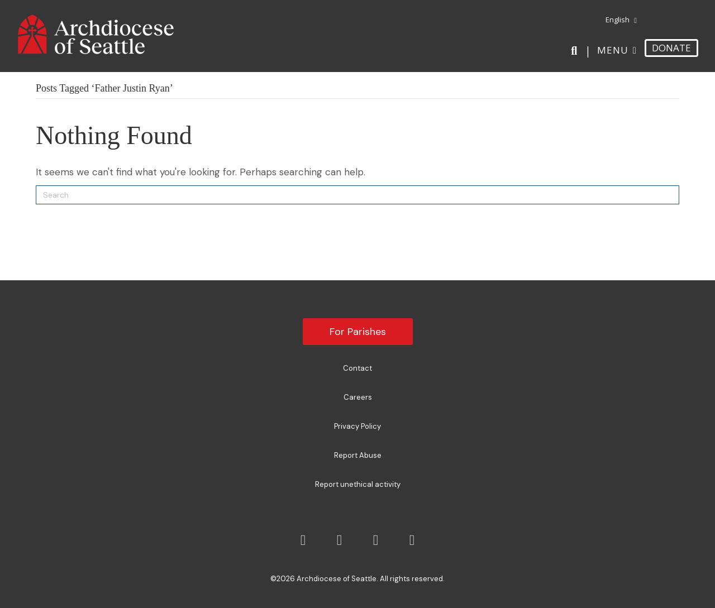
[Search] (576, 51)
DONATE (671, 47)
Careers (358, 397)
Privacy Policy (357, 426)
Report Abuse (358, 455)
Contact (357, 368)
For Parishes (358, 331)
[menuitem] (617, 20)
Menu (612, 50)
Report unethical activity (358, 484)
